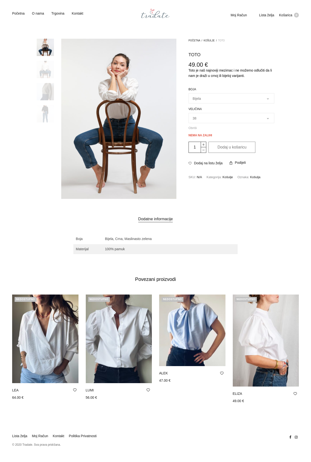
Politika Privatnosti (82, 436)
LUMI (90, 390)
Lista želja (266, 15)
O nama (38, 13)
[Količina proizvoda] (195, 147)
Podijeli (238, 163)
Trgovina (57, 13)
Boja (192, 89)
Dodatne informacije (155, 219)
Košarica (289, 15)
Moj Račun (239, 15)
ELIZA (237, 394)
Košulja (255, 177)
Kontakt (77, 13)
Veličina (195, 109)
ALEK (163, 373)
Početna (18, 13)
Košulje (209, 40)
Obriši (193, 128)
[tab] (155, 219)
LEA (15, 390)
